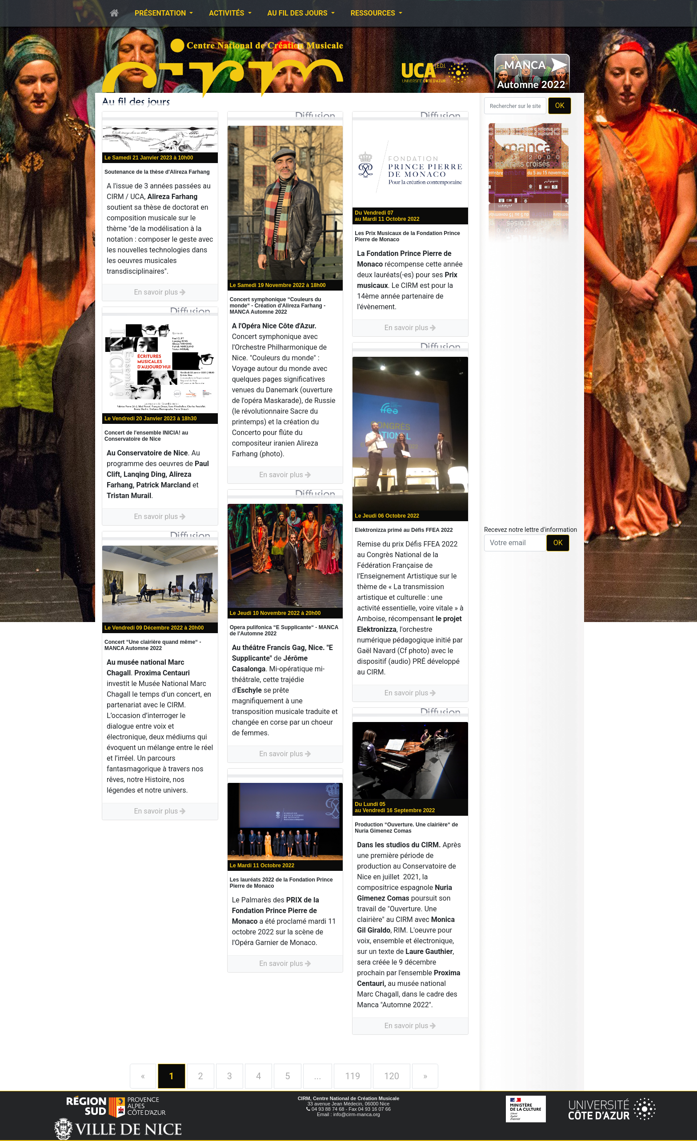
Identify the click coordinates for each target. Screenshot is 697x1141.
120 (391, 1076)
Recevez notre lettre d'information (530, 529)
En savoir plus (160, 292)
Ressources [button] (374, 13)
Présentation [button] (161, 13)
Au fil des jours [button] (298, 13)
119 (352, 1076)
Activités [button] (227, 13)
